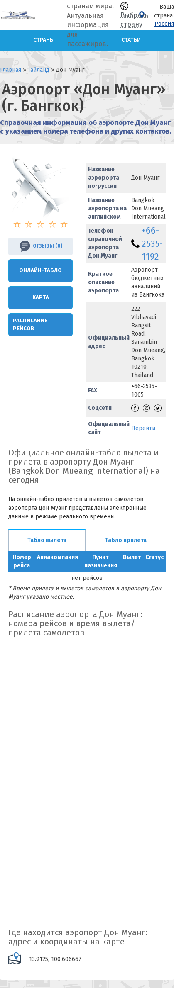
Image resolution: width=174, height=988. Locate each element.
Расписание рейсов (30, 324)
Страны (44, 40)
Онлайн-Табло (40, 270)
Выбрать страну (134, 15)
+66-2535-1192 (152, 243)
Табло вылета (46, 540)
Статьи (131, 40)
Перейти (143, 428)
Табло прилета (126, 540)
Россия (164, 23)
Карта (40, 297)
